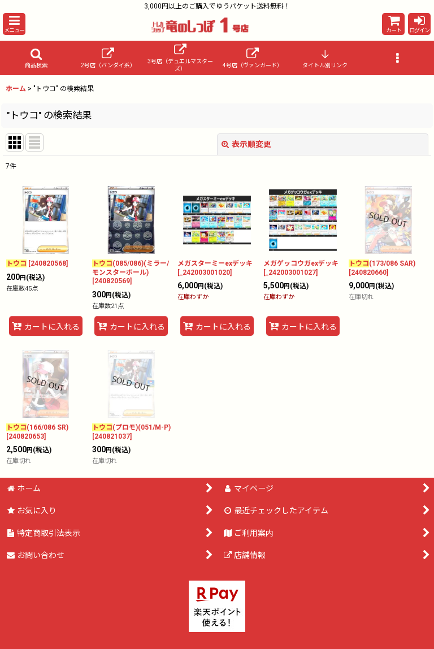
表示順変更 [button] (246, 144)
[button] (14, 24)
